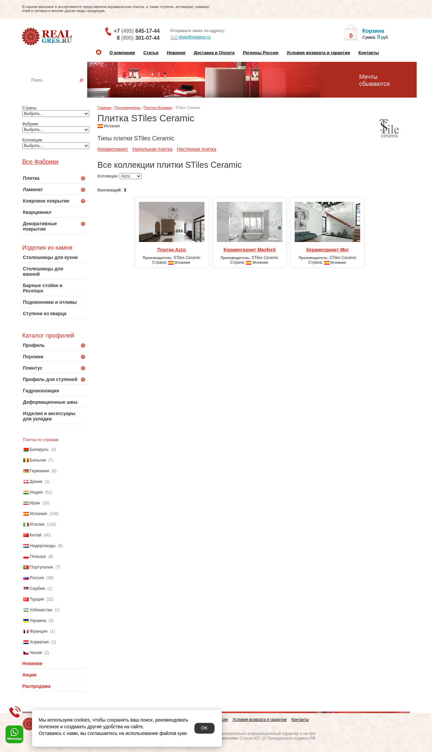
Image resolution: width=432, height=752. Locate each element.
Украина (38, 620)
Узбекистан (41, 609)
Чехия (36, 652)
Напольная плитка (152, 149)
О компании (122, 52)
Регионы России (260, 52)
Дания (36, 481)
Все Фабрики (40, 161)
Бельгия (38, 460)
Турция (37, 599)
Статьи (150, 52)
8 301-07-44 (138, 38)
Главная (105, 108)
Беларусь (39, 449)
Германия (39, 470)
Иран (35, 502)
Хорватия (39, 641)
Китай (35, 534)
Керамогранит (113, 149)
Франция (38, 631)
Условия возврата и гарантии (318, 52)
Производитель (128, 108)
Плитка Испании (158, 108)
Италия (37, 524)
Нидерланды (42, 545)
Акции (29, 674)
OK (204, 728)
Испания (38, 513)
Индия (36, 492)
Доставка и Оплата (214, 52)
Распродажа (36, 686)
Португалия (41, 567)
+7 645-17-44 (137, 31)
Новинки (176, 52)
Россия (37, 577)
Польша (38, 556)
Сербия (37, 588)
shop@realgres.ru (190, 37)
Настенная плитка (61, 90)
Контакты (368, 52)
